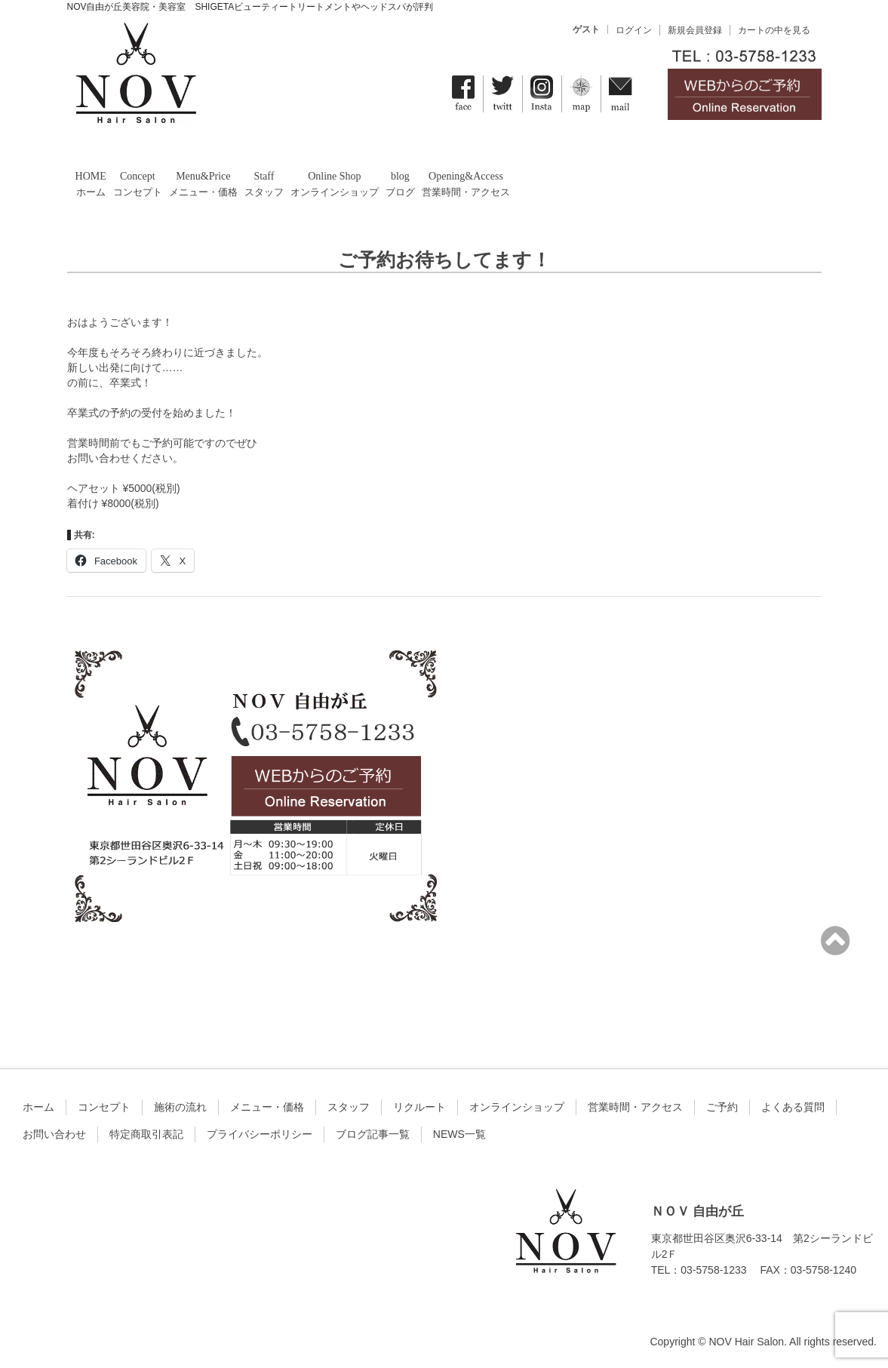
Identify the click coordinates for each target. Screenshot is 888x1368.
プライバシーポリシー (259, 1133)
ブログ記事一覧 (373, 1133)
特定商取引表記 (146, 1133)
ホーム (38, 1106)
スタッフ (348, 1106)
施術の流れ (180, 1106)
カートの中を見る (774, 30)
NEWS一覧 (459, 1133)
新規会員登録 (695, 30)
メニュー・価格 (267, 1106)
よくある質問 (793, 1106)
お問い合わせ (54, 1133)
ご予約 (722, 1106)
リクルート (419, 1106)
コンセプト (104, 1106)
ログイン (634, 30)
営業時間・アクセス (635, 1106)
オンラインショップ (516, 1106)
